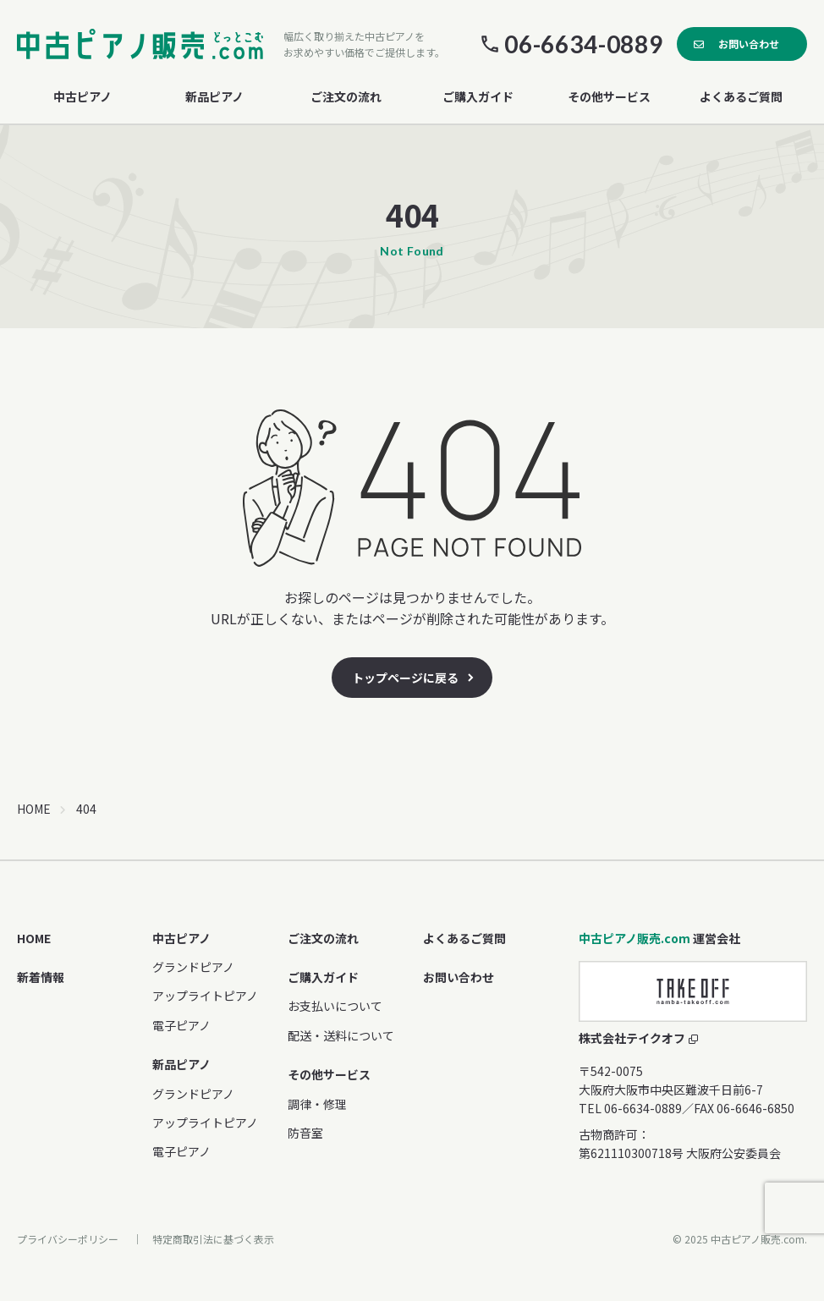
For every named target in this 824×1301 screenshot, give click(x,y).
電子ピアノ (181, 1025)
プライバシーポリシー (67, 1239)
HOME (34, 808)
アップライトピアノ (205, 995)
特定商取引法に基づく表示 (213, 1239)
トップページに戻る (405, 677)
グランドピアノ (193, 966)
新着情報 (40, 977)
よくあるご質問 (741, 96)
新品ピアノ (181, 1064)
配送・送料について (341, 1035)
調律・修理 (317, 1103)
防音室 (305, 1132)
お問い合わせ (748, 43)
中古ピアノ (181, 938)
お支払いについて (335, 1005)
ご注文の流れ (346, 96)
